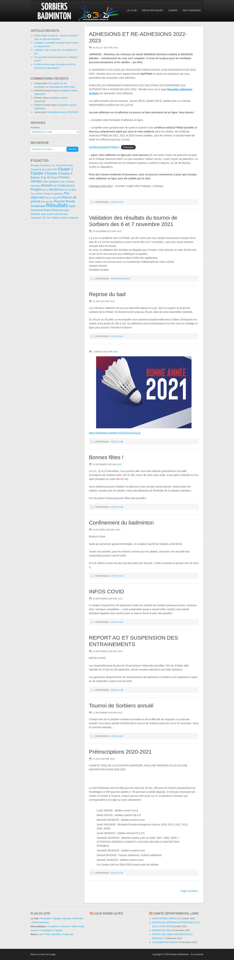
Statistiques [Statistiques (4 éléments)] (36, 218)
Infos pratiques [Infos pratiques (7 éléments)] (51, 181)
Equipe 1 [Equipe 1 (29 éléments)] (65, 169)
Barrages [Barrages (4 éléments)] (35, 165)
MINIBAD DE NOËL (161, 930)
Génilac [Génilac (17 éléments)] (36, 181)
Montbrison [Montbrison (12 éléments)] (56, 189)
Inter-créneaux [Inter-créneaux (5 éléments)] (67, 181)
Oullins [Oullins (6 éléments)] (39, 193)
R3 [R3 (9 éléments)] (60, 197)
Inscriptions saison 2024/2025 (63, 112)
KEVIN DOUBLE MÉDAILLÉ (165, 918)
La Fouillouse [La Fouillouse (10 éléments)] (61, 185)
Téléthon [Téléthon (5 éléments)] (55, 217)
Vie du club (117, 202)
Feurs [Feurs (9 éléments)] (54, 177)
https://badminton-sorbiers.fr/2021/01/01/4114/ (115, 432)
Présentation (45, 918)
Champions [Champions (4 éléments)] (45, 165)
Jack (115, 48)
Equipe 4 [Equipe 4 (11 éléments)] (66, 173)
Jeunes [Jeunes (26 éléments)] (46, 185)
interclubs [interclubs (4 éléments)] (35, 186)
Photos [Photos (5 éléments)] (47, 193)
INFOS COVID (106, 591)
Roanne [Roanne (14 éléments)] (59, 201)
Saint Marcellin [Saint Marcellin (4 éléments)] (61, 214)
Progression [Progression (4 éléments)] (57, 194)
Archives (35, 127)
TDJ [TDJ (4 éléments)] (44, 218)
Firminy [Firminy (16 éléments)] (64, 177)
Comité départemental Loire (176, 913)
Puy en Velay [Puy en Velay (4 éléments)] (51, 197)
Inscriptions (52, 926)
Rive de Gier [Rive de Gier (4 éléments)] (47, 201)
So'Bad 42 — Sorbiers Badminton (62, 11)
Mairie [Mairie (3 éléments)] (45, 190)
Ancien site (68, 934)
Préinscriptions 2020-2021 (120, 752)
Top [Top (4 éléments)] (48, 218)
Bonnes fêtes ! (106, 457)
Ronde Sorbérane (40, 922)
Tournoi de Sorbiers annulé (121, 705)
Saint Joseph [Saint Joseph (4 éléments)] (47, 214)
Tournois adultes (120, 278)
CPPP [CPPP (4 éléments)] (54, 169)
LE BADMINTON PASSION (165, 942)
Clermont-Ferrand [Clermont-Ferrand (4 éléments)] (64, 165)
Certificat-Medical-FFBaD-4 (104, 147)
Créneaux (64, 926)
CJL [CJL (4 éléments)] (53, 165)
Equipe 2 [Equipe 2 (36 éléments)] (38, 173)
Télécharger (128, 147)
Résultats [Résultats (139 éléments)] (57, 205)
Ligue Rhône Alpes (108, 913)
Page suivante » (190, 890)
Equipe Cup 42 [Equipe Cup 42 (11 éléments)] (40, 177)
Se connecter (197, 954)
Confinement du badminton (121, 523)
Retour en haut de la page (43, 954)
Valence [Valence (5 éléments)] (65, 217)
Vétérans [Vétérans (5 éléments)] (74, 217)
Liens (41, 934)
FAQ (48, 934)
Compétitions (46, 930)
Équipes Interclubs (62, 918)
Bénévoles (78, 918)
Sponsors (56, 934)
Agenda (58, 930)
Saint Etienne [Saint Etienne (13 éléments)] (53, 210)
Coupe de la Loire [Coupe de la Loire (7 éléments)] (41, 169)
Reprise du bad (107, 294)
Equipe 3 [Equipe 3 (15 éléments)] (53, 173)
